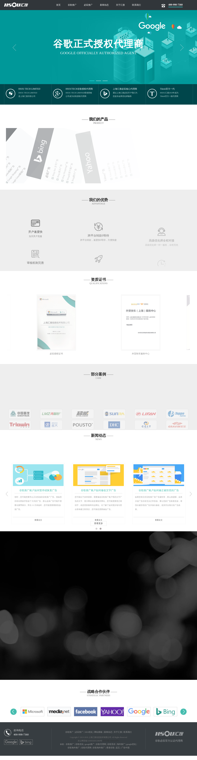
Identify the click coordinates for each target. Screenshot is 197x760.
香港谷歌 (114, 752)
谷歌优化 (80, 748)
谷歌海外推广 (75, 752)
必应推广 (77, 736)
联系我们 (129, 736)
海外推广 (125, 748)
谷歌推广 (67, 736)
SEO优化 (88, 736)
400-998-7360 (22, 738)
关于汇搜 (119, 736)
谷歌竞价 (114, 748)
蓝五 (122, 752)
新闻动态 (108, 736)
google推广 (91, 748)
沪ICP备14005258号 (111, 745)
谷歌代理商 (103, 748)
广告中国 (130, 752)
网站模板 (98, 736)
